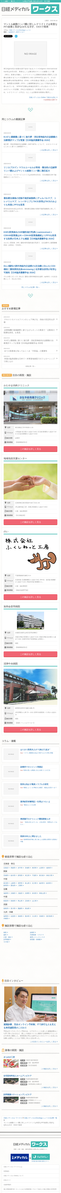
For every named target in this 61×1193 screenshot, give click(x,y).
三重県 (21, 885)
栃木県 (14, 875)
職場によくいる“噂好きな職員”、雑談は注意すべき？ (40, 787)
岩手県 (21, 868)
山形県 (42, 868)
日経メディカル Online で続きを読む (43, 97)
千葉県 (35, 875)
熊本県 (28, 916)
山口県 (35, 901)
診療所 (33, 932)
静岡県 (6, 885)
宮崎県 (42, 916)
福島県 (49, 868)
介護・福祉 (8, 937)
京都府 (14, 893)
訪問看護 (7, 939)
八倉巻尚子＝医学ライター (16, 32)
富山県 (28, 883)
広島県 (28, 901)
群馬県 (21, 875)
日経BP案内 (7, 1185)
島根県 (14, 901)
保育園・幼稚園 (36, 939)
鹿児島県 (50, 916)
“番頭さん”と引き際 (30, 805)
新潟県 (6, 883)
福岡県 (6, 916)
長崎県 (21, 916)
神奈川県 (50, 875)
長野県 (21, 883)
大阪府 (21, 893)
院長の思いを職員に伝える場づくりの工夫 (37, 770)
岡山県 (21, 901)
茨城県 (6, 875)
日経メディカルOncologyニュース (20, 30)
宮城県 (28, 868)
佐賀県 (14, 916)
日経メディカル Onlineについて (13, 1175)
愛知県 (14, 885)
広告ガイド (7, 1180)
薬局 (37, 937)
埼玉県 (28, 875)
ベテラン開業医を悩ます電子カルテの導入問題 (38, 753)
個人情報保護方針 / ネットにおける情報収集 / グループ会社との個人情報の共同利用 (30, 1189)
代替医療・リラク (36, 935)
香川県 (14, 908)
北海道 (6, 868)
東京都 (42, 875)
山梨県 (14, 883)
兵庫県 (28, 893)
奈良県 (35, 893)
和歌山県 (43, 893)
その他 (6, 942)
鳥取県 (6, 901)
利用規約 (6, 1171)
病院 (6, 932)
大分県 (35, 916)
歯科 (6, 935)
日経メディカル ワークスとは (13, 1167)
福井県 (42, 883)
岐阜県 (49, 883)
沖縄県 (6, 918)
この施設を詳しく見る (30, 449)
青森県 (14, 868)
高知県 (28, 908)
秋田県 (35, 868)
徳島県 (6, 908)
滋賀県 (6, 893)
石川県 (35, 883)
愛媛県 (21, 908)
